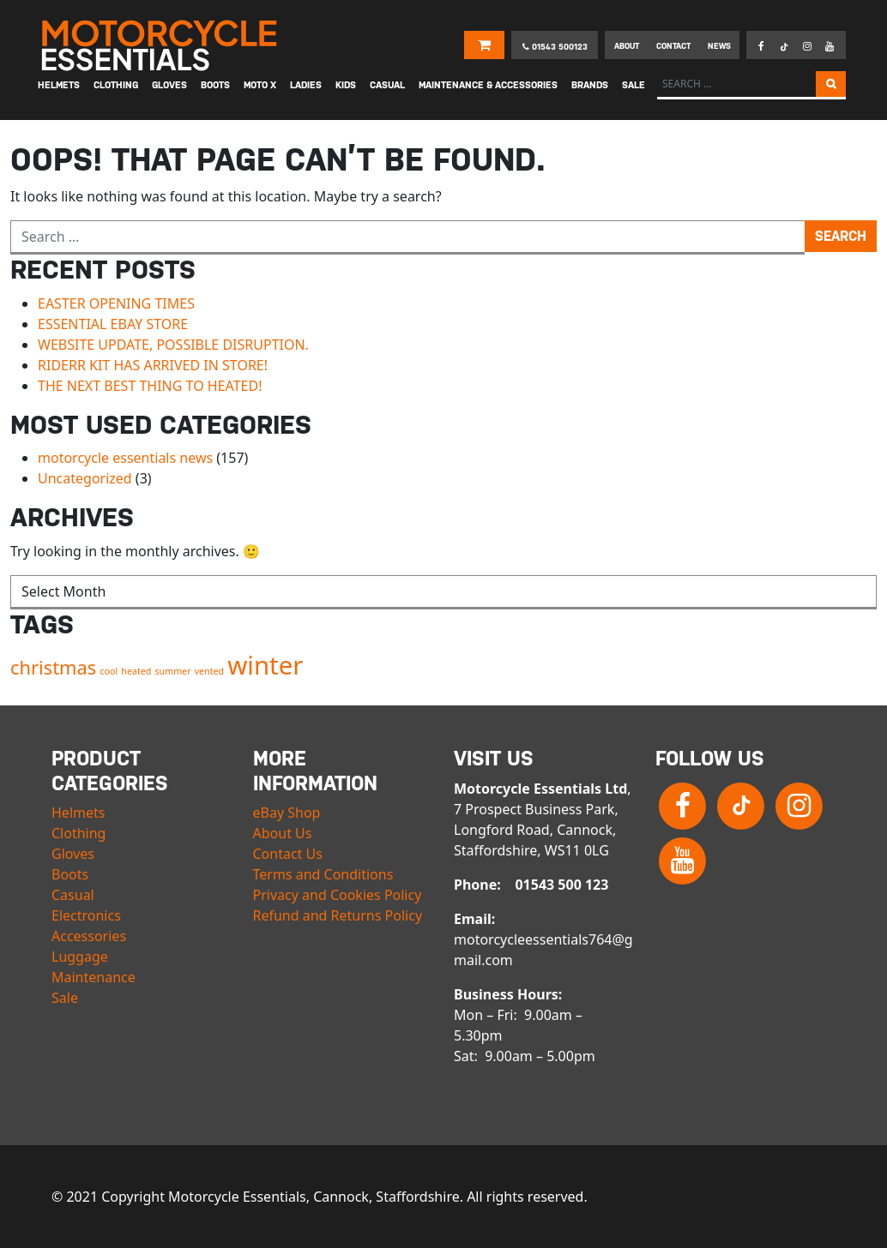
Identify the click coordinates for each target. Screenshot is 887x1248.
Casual (72, 894)
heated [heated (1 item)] (136, 671)
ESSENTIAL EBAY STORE (113, 324)
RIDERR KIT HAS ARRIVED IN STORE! (153, 365)
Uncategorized (85, 478)
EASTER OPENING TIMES (116, 303)
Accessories (88, 936)
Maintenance (93, 977)
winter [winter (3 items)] (265, 665)
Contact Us (288, 853)
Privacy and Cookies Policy (337, 894)
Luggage (79, 956)
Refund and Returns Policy (338, 915)
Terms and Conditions (323, 874)
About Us (282, 833)
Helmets (78, 812)
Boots (69, 874)
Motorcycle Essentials (161, 45)
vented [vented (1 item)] (209, 671)
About (626, 46)
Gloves (72, 853)
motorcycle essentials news (125, 457)
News (719, 46)
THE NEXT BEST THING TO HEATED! (150, 385)
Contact (673, 46)
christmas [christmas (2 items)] (53, 667)
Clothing (78, 833)
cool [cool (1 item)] (109, 671)
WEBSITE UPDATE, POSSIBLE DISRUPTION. (173, 344)
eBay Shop (287, 812)
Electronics (86, 915)
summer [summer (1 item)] (173, 671)
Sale (64, 997)
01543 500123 (555, 46)
